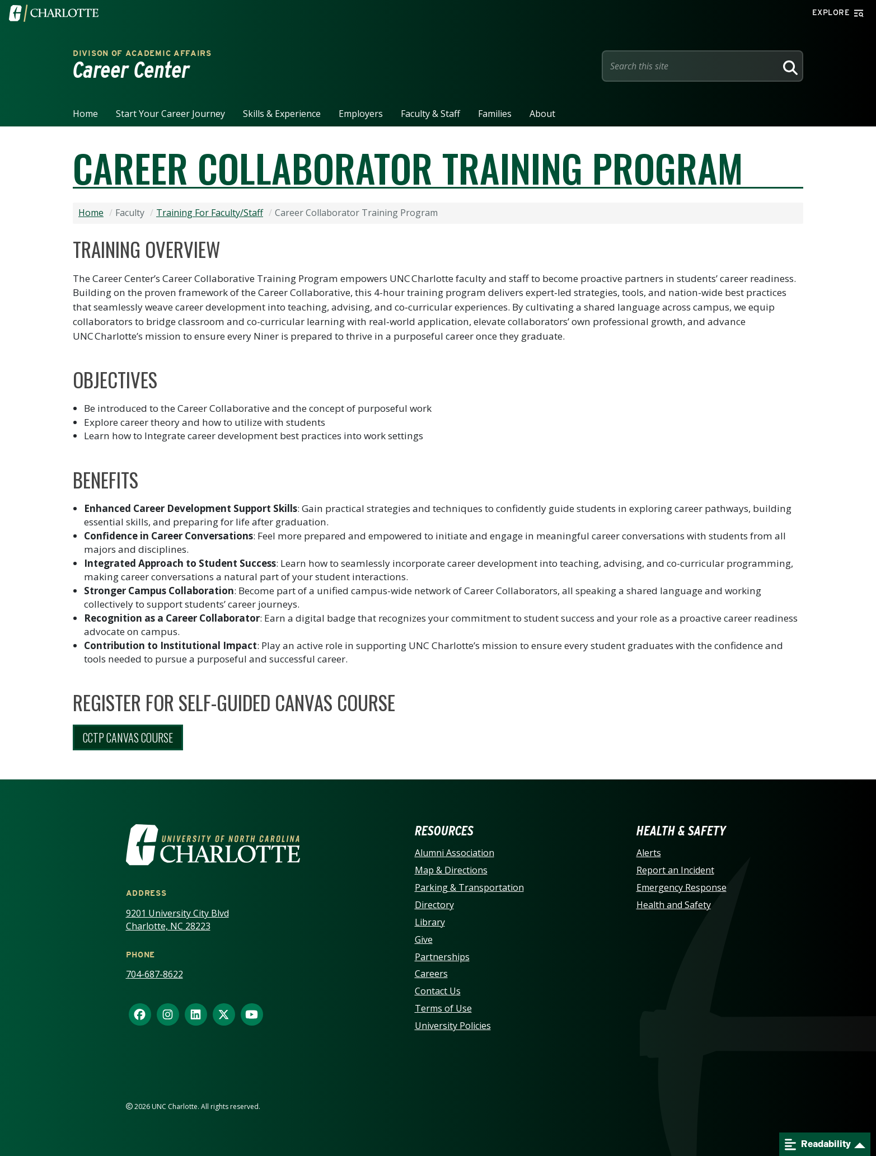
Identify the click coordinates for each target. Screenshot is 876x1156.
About (542, 113)
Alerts (648, 853)
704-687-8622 (154, 974)
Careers (431, 973)
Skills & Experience (282, 113)
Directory (434, 905)
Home (85, 113)
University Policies (453, 1025)
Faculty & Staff (430, 113)
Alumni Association (454, 853)
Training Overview (147, 249)
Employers (361, 113)
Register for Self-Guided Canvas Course (234, 702)
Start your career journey (170, 113)
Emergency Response (681, 887)
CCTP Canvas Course (128, 737)
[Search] (788, 66)
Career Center (131, 70)
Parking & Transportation (469, 887)
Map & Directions (451, 870)
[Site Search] (691, 66)
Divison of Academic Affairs (142, 53)
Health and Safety (673, 905)
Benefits (105, 479)
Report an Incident (675, 870)
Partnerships (442, 957)
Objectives (115, 379)
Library (430, 922)
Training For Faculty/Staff (209, 212)
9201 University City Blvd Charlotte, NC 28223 (177, 919)
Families (495, 113)
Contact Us (438, 991)
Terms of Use (443, 1008)
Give (424, 939)
